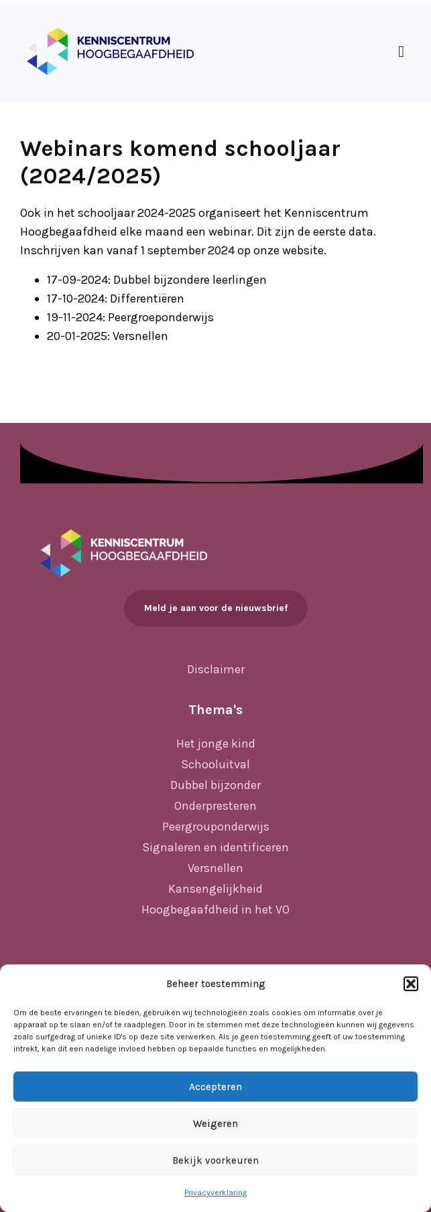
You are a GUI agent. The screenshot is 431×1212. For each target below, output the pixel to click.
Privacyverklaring (215, 1192)
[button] (411, 983)
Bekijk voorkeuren (215, 1160)
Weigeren (215, 1124)
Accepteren (215, 1087)
